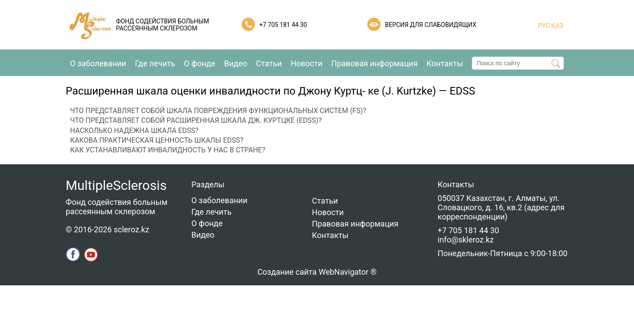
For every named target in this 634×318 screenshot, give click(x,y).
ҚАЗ (556, 25)
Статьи (269, 63)
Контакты (444, 63)
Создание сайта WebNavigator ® (317, 271)
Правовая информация (374, 63)
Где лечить (155, 63)
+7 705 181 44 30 (283, 24)
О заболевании (98, 63)
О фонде (199, 63)
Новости (306, 63)
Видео (235, 63)
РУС (544, 25)
